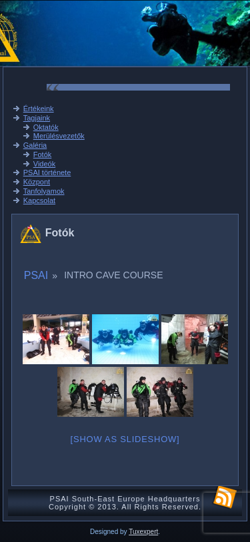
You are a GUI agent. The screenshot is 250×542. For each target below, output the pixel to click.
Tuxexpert (143, 531)
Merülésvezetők (59, 136)
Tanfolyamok (44, 191)
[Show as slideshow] (125, 439)
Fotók (42, 154)
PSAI (36, 275)
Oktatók (46, 127)
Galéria (35, 145)
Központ (36, 182)
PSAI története (47, 172)
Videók (44, 164)
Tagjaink (36, 118)
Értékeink (38, 109)
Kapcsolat (39, 200)
